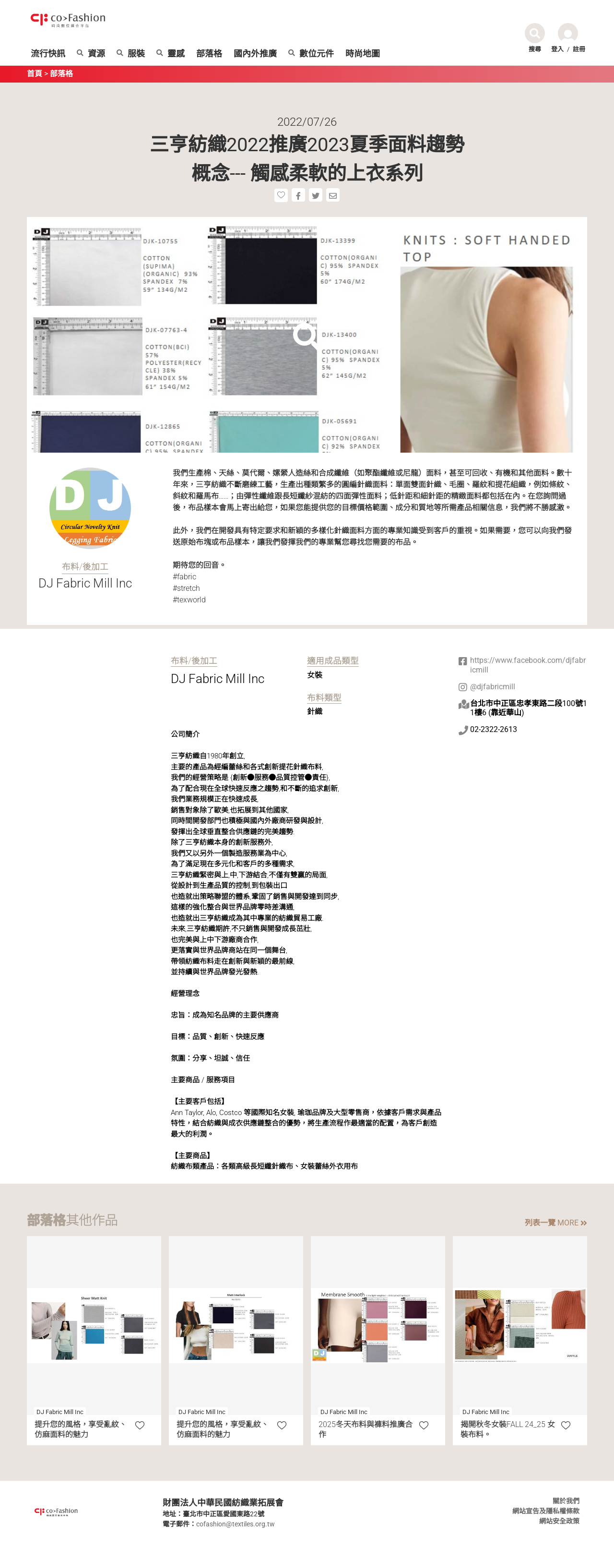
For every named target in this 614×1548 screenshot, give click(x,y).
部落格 (209, 53)
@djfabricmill (492, 686)
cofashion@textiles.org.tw (235, 1524)
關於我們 (566, 1501)
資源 (91, 53)
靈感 (170, 53)
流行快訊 (48, 53)
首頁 (34, 73)
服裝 (131, 53)
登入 (557, 49)
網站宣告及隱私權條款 (545, 1511)
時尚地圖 (362, 53)
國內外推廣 (255, 53)
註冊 (579, 49)
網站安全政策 (559, 1521)
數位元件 (311, 53)
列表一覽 (556, 1222)
